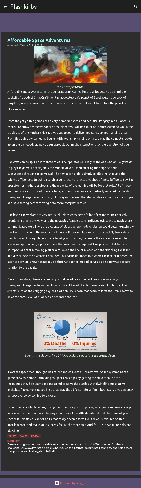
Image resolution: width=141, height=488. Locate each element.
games (23, 436)
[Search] (42, 6)
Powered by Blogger (70, 483)
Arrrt (12, 436)
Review (35, 436)
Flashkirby (23, 6)
